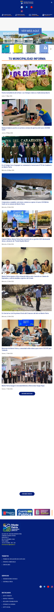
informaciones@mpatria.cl (8, 544)
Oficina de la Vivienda (9, 604)
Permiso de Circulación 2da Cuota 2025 (14, 559)
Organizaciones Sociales (10, 579)
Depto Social (6, 607)
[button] (1, 37)
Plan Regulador (46, 53)
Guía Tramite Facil (20, 53)
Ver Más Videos (27, 494)
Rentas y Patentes (8, 598)
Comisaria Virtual (33, 53)
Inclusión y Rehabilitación (10, 601)
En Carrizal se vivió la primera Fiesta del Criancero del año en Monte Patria (25, 313)
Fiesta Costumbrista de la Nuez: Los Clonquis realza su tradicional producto (26, 93)
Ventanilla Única (8, 581)
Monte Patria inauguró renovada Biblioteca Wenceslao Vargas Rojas (23, 386)
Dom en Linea (6, 564)
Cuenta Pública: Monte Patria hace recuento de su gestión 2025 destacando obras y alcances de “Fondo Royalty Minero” (26, 240)
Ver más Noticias (27, 393)
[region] (27, 29)
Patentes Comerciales (9, 562)
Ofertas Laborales (7, 53)
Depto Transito (7, 596)
